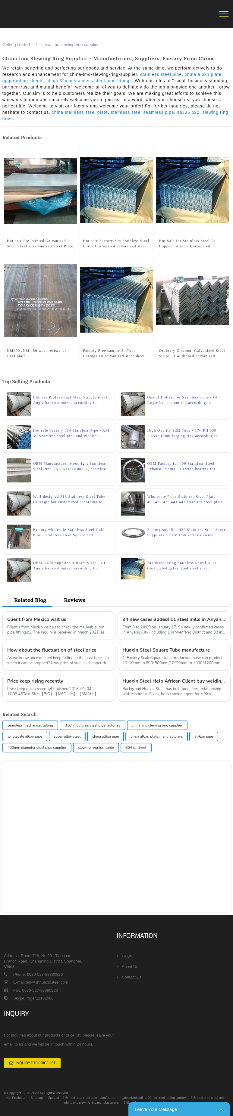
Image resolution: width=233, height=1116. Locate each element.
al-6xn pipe (203, 736)
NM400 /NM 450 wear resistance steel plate (37, 353)
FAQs (127, 955)
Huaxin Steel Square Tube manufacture (166, 650)
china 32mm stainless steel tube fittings (89, 80)
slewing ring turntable (96, 747)
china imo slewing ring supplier (70, 44)
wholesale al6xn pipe (25, 736)
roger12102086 (39, 998)
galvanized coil (132, 1097)
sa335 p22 (188, 112)
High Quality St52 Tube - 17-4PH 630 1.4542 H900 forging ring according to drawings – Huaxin (182, 433)
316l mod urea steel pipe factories (92, 725)
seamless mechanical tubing (30, 725)
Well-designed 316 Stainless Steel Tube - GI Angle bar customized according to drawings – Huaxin (71, 499)
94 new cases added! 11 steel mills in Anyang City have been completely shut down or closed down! (174, 619)
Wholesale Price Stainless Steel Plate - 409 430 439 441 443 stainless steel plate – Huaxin (185, 499)
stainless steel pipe (161, 74)
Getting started (16, 44)
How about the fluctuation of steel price (52, 650)
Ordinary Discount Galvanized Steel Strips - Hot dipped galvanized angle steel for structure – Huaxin (192, 353)
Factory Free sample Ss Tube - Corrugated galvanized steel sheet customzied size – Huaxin (114, 353)
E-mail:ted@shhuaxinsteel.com (40, 982)
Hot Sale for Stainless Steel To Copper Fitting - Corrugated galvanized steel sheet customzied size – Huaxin (190, 243)
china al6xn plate (203, 74)
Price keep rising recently (35, 681)
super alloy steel (67, 736)
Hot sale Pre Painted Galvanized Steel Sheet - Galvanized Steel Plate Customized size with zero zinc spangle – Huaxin (40, 243)
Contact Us (131, 977)
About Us (130, 966)
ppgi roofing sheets (23, 80)
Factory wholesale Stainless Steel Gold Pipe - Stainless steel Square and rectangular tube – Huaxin (69, 532)
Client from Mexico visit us (36, 619)
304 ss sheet (136, 747)
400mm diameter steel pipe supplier (37, 747)
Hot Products (15, 1097)
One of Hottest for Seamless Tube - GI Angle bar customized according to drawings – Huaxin (182, 400)
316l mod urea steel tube (208, 1097)
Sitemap (37, 1097)
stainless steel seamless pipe (142, 112)
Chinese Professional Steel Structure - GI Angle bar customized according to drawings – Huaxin (71, 400)
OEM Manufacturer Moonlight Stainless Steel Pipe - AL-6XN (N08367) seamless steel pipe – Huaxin (70, 466)
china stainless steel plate (80, 112)
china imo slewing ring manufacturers (91, 1102)
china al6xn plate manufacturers (157, 736)
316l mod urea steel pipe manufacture (89, 1097)
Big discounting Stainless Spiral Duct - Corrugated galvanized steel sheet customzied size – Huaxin (183, 565)
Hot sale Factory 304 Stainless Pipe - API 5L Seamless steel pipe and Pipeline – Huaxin (71, 433)
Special (53, 1097)
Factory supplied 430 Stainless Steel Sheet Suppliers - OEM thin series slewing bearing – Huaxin (186, 532)
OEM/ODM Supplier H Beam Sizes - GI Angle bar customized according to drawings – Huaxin (69, 565)
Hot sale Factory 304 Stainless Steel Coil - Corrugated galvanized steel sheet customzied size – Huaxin (116, 243)
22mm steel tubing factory (167, 1097)
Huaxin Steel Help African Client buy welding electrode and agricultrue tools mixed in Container (174, 681)
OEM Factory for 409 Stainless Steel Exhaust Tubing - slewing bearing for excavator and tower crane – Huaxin (181, 466)
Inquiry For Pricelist (35, 1062)
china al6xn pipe (105, 736)
